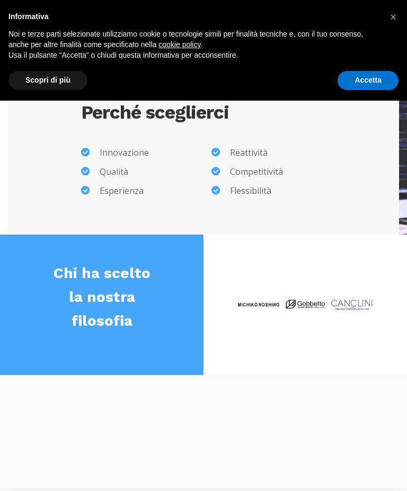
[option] (258, 304)
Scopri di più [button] (47, 80)
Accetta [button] (368, 80)
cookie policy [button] (179, 44)
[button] (393, 16)
